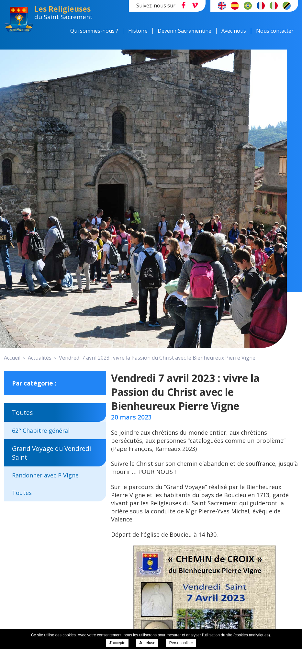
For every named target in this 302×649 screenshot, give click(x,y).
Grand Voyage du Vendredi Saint (51, 453)
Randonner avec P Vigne (45, 475)
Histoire (142, 31)
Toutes (22, 412)
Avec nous (238, 31)
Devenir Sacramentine (189, 31)
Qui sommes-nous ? (99, 31)
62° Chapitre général (41, 430)
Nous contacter (279, 31)
